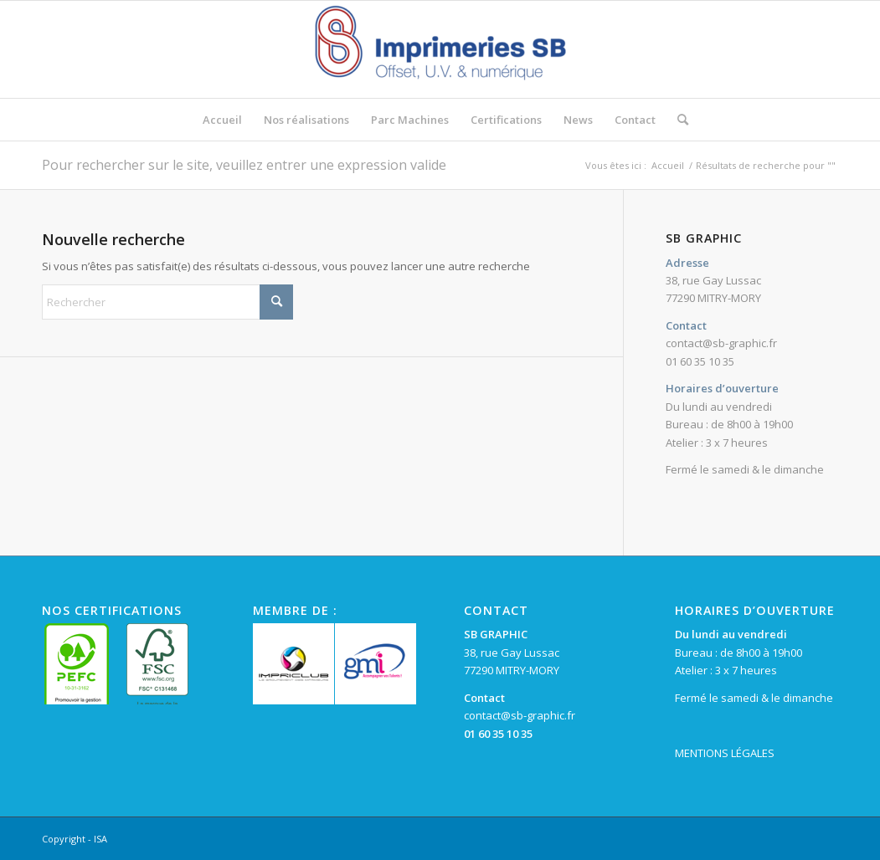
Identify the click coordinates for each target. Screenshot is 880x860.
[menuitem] (222, 120)
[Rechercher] (677, 120)
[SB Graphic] (440, 49)
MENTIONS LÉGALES (725, 752)
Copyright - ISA (74, 838)
